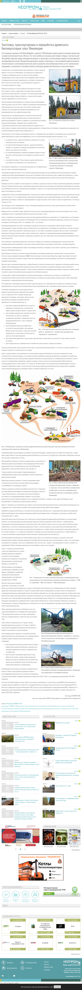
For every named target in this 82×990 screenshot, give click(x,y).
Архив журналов (12, 968)
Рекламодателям (62, 21)
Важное (46, 962)
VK (20, 1)
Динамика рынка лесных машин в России (66, 749)
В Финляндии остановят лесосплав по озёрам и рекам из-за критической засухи (26, 802)
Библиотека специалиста (6, 900)
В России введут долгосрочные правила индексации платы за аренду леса (67, 775)
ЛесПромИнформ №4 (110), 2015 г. (37, 33)
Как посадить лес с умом (63, 786)
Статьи (22, 33)
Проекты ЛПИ (34, 21)
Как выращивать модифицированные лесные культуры (67, 799)
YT (14, 976)
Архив (43, 21)
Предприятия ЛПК (15, 900)
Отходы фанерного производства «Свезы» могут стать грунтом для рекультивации (25, 726)
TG (24, 1)
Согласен (57, 987)
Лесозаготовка (6, 25)
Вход (7, 1)
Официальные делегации (35, 900)
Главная (4, 21)
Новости (25, 21)
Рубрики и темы (14, 21)
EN (14, 1)
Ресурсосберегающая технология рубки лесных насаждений (66, 762)
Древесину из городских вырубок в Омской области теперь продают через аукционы (26, 764)
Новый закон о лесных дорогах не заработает (66, 812)
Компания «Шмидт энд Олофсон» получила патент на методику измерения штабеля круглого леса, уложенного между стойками (25, 816)
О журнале (51, 21)
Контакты (29, 968)
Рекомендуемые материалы (22, 25)
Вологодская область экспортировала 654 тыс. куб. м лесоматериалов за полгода (26, 777)
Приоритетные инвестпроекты (25, 900)
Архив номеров (13, 33)
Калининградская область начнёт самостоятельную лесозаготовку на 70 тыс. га (26, 790)
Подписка (10, 963)
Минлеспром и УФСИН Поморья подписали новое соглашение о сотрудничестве (24, 739)
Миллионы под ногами (63, 723)
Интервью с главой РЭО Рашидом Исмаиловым (66, 736)
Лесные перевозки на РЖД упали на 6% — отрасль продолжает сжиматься (26, 751)
